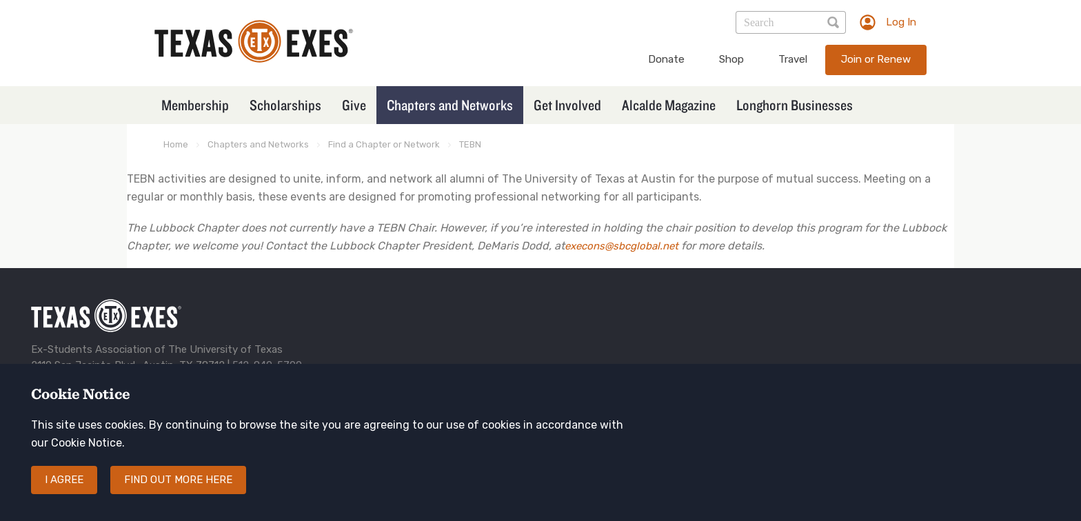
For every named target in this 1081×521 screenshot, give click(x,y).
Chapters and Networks (450, 105)
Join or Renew (876, 59)
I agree (64, 479)
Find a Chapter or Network (384, 144)
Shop (731, 59)
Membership (195, 105)
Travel (792, 59)
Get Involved (567, 105)
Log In (901, 22)
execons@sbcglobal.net (621, 246)
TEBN (470, 144)
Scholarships (285, 105)
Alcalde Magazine (669, 105)
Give (354, 105)
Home (175, 144)
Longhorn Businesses (794, 105)
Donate (666, 59)
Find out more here (178, 479)
